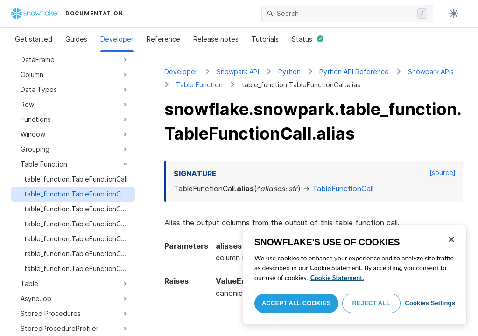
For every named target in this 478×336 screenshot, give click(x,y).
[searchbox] (345, 13)
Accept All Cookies (296, 303)
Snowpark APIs (431, 72)
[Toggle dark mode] (453, 13)
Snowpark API (238, 72)
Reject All (371, 303)
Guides (76, 39)
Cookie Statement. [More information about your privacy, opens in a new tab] (337, 277)
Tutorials (265, 39)
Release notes (216, 39)
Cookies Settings (430, 303)
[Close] (451, 239)
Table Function (199, 85)
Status (307, 39)
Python (289, 72)
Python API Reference (354, 72)
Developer (117, 39)
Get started (33, 39)
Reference (163, 39)
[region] (355, 275)
